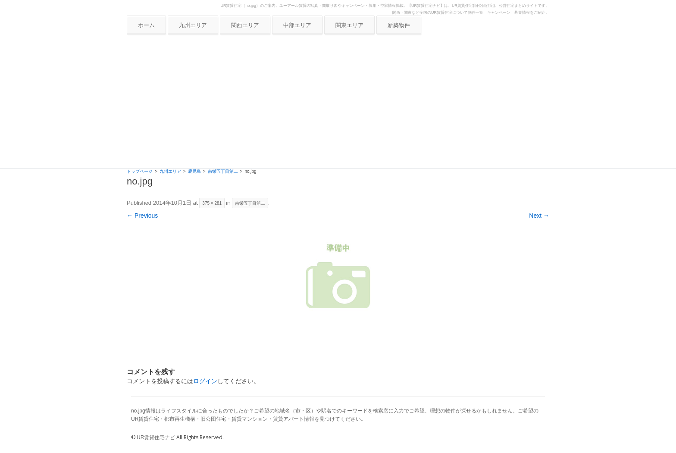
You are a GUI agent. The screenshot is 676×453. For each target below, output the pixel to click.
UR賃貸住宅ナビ (156, 437)
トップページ (140, 171)
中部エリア (297, 25)
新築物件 (399, 25)
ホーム (146, 25)
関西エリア (245, 25)
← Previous (142, 215)
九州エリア (193, 25)
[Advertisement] (338, 103)
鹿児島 (194, 171)
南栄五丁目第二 (223, 171)
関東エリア (349, 25)
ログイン (205, 381)
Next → (539, 215)
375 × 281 (212, 203)
